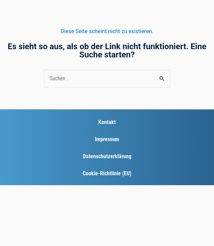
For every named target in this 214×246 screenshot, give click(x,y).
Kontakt (107, 122)
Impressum (107, 139)
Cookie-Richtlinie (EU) (107, 173)
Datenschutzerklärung (107, 156)
